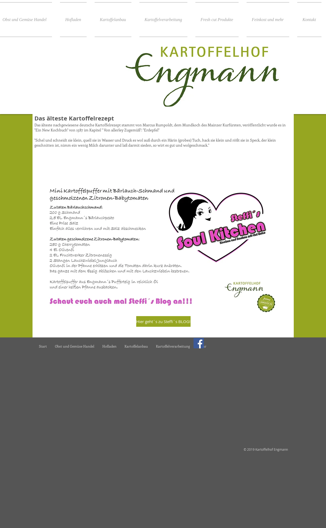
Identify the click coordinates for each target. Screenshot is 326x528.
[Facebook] (199, 343)
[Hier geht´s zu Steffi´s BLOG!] (163, 321)
